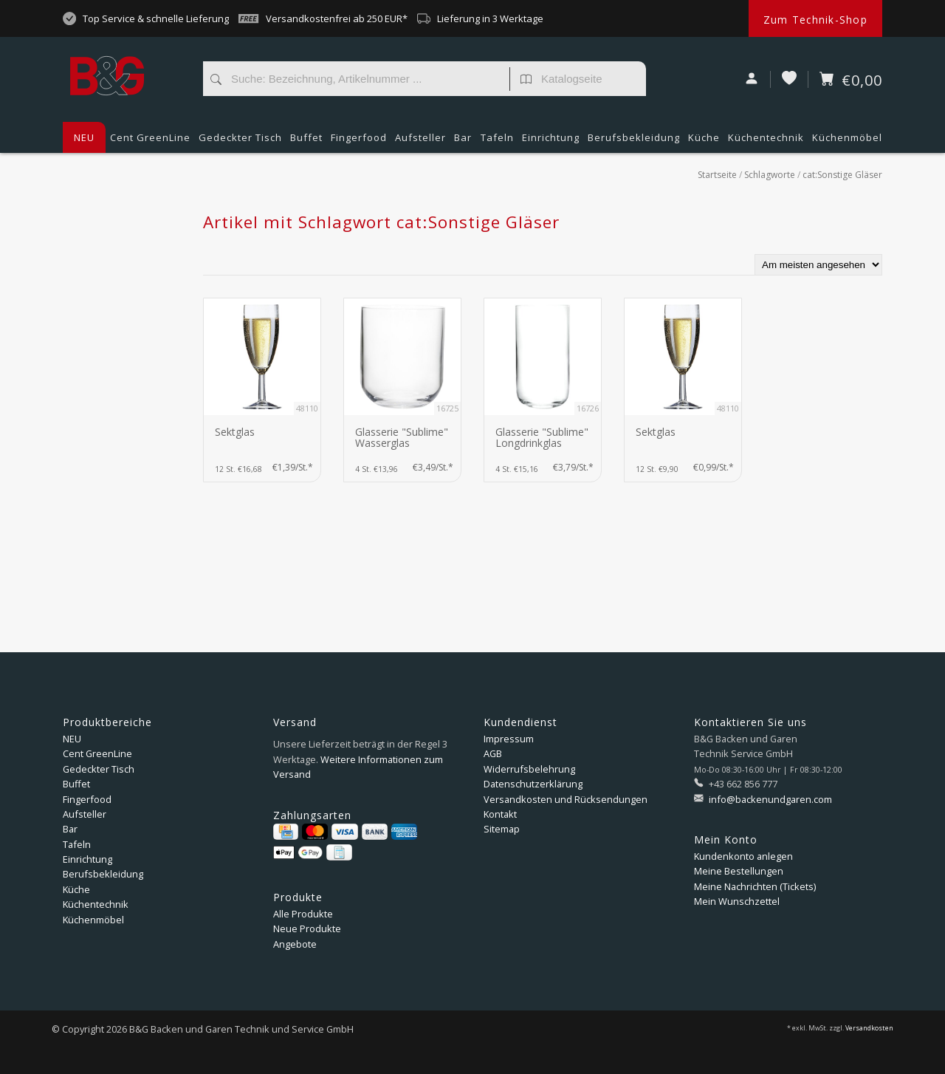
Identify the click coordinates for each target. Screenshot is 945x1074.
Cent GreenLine (150, 137)
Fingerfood (359, 142)
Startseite (717, 174)
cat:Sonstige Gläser (842, 174)
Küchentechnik (766, 142)
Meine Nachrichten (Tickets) (755, 886)
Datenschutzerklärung (533, 783)
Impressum (509, 738)
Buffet (306, 142)
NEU (84, 137)
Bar (463, 142)
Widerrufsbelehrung (529, 769)
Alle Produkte (303, 913)
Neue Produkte (307, 928)
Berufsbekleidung (634, 142)
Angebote (295, 944)
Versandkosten (869, 1028)
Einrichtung (551, 142)
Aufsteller (420, 142)
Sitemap (502, 828)
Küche (704, 142)
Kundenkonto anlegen (743, 856)
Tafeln (497, 142)
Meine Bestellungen (738, 871)
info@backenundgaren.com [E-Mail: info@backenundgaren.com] (769, 799)
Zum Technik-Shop (815, 20)
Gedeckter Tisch (240, 142)
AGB (493, 753)
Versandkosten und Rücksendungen (565, 799)
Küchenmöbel (847, 142)
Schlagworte (769, 174)
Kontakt (500, 814)
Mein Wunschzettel (737, 901)
